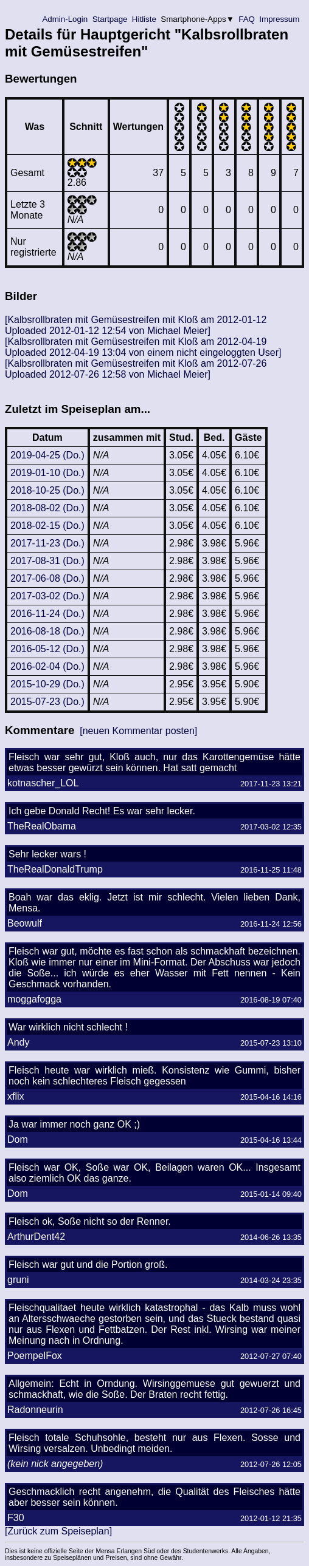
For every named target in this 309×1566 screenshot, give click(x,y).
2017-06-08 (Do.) (47, 578)
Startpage (110, 19)
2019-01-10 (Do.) (47, 473)
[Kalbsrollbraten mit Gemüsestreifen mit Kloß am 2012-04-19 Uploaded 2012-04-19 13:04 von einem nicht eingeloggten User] (143, 347)
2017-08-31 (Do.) (47, 561)
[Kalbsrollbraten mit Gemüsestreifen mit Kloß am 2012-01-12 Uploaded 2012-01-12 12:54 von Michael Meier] (135, 325)
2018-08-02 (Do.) (47, 508)
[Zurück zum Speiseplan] (58, 1531)
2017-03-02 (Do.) (47, 596)
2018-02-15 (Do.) (47, 525)
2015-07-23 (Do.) (47, 701)
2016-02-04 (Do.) (47, 666)
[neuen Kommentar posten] (138, 731)
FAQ (247, 19)
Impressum (279, 19)
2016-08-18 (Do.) (47, 631)
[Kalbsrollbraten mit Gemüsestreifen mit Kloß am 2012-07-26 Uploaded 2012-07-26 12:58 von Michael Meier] (135, 369)
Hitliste (144, 19)
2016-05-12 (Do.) (47, 649)
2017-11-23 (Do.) (47, 543)
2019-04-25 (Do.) (47, 455)
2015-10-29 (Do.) (47, 684)
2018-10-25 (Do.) (47, 490)
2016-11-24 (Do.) (47, 613)
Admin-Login (65, 19)
